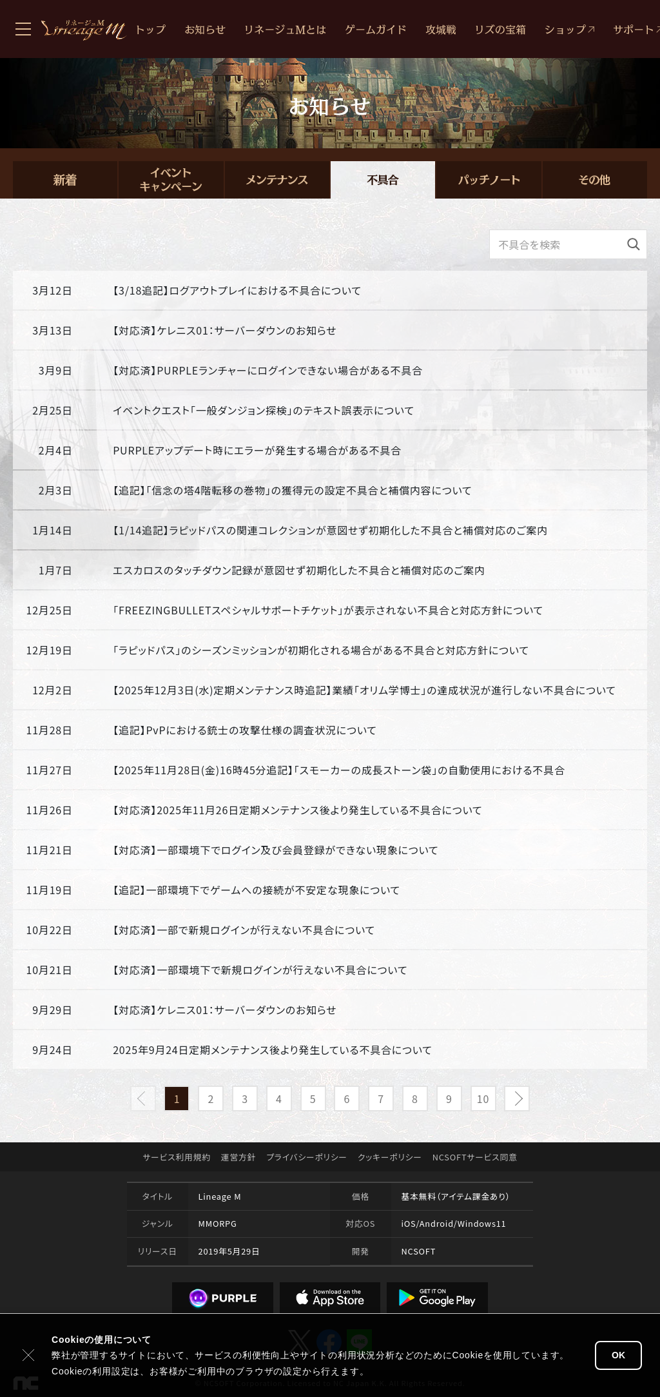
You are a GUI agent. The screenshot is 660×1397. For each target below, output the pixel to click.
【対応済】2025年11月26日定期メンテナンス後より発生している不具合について (297, 809)
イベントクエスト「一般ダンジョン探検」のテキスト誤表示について (263, 410)
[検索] (633, 244)
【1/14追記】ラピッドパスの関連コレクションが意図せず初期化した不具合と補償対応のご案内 (330, 530)
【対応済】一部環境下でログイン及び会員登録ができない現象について (275, 849)
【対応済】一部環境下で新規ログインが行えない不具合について (260, 969)
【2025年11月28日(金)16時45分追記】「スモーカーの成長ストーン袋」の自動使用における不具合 (339, 769)
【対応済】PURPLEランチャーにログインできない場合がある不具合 (268, 370)
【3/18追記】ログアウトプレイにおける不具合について (237, 290)
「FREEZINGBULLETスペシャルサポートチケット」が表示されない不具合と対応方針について (328, 610)
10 (483, 1098)
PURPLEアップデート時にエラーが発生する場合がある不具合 (257, 450)
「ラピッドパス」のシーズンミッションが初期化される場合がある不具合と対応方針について (321, 650)
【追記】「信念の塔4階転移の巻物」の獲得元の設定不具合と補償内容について (292, 490)
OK (618, 1355)
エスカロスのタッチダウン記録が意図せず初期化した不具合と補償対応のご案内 (299, 570)
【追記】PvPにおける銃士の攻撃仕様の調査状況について (245, 730)
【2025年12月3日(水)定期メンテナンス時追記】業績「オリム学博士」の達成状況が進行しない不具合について (364, 690)
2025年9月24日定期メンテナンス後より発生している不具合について (272, 1049)
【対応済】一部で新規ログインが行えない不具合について (244, 929)
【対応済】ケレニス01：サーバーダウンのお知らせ (224, 330)
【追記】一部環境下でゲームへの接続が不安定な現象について (256, 889)
